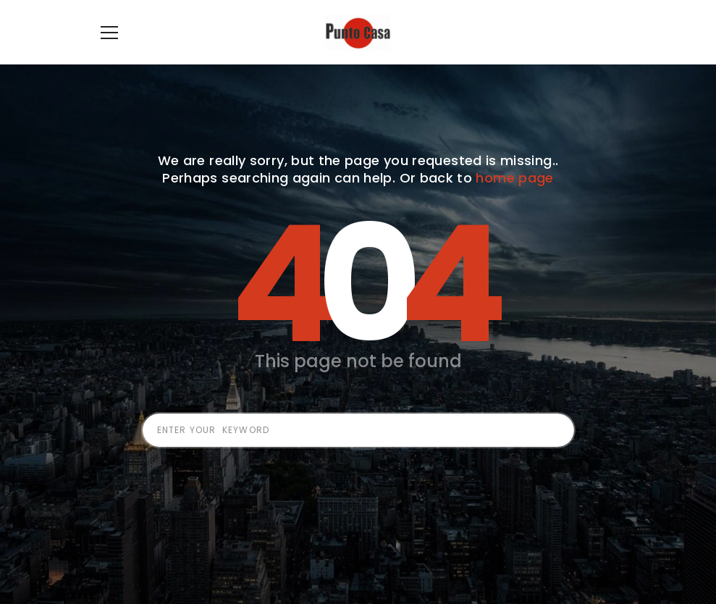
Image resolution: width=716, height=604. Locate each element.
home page (514, 199)
